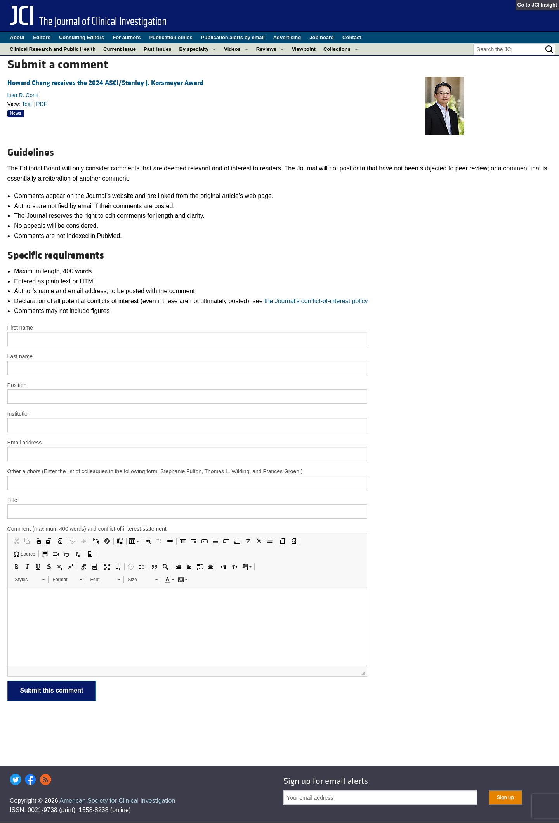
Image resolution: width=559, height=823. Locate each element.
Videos (232, 49)
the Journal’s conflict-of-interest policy (316, 301)
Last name (20, 356)
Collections (337, 49)
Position (17, 385)
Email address (24, 442)
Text (27, 104)
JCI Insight (544, 5)
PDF (41, 104)
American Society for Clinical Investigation (117, 800)
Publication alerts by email (233, 37)
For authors (127, 37)
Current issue (119, 49)
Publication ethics (170, 37)
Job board (321, 37)
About (17, 37)
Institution (19, 414)
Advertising (287, 37)
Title (12, 500)
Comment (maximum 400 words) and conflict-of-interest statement (87, 529)
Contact (351, 37)
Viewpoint (304, 49)
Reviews (266, 49)
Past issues (158, 49)
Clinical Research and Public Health (52, 49)
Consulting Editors (81, 37)
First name (20, 328)
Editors (41, 37)
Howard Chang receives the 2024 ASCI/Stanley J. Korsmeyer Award (105, 82)
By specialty (193, 49)
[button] (16, 541)
